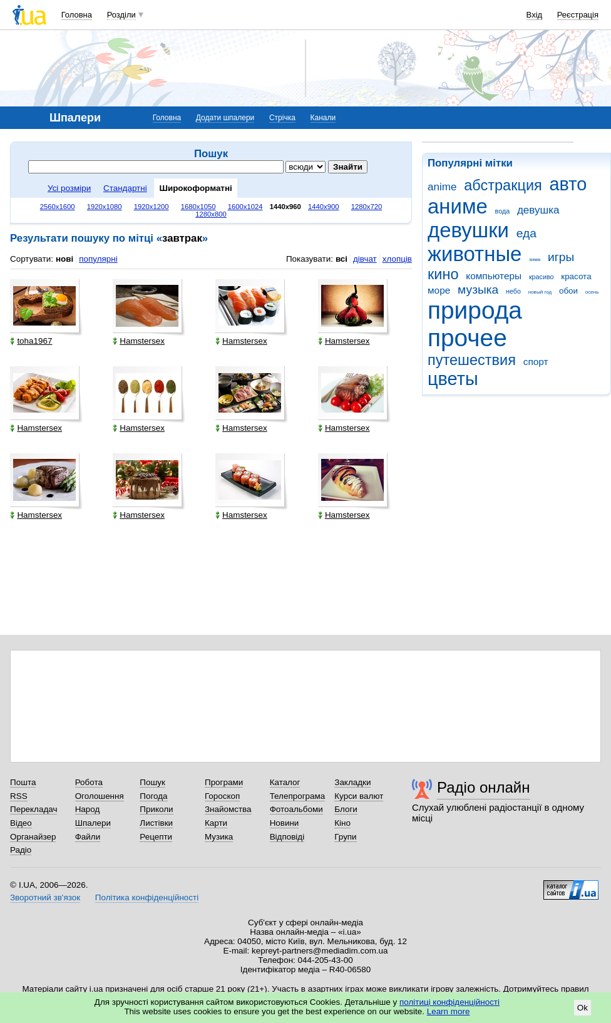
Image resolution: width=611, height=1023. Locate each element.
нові (64, 259)
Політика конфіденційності (146, 897)
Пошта (23, 782)
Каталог (285, 782)
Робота (89, 782)
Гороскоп (222, 796)
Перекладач (33, 809)
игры (561, 257)
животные (474, 253)
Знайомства (228, 809)
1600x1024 (245, 206)
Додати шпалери (225, 117)
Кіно (342, 823)
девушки (468, 230)
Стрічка (282, 117)
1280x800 (211, 214)
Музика (219, 836)
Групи (345, 836)
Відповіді (287, 836)
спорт (535, 361)
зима (534, 259)
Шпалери (93, 823)
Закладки (352, 782)
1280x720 (367, 206)
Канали (323, 117)
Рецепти (156, 836)
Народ (87, 809)
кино (443, 274)
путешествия (472, 360)
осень (592, 292)
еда (526, 233)
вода (502, 211)
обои (568, 291)
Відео (21, 823)
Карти (216, 823)
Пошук (152, 782)
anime (442, 187)
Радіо (20, 850)
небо (513, 291)
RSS (19, 796)
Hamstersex (139, 341)
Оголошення (99, 796)
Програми (224, 782)
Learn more (448, 1011)
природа (475, 310)
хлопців (397, 259)
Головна (76, 14)
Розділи (121, 14)
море (439, 290)
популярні (98, 259)
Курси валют (358, 796)
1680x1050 (198, 206)
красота (576, 276)
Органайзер (33, 836)
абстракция (503, 185)
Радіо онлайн (483, 787)
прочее (467, 337)
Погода (153, 796)
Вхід (534, 14)
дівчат (365, 259)
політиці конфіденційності (449, 1002)
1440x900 (323, 206)
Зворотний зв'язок (45, 897)
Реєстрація (577, 14)
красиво (541, 276)
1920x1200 (151, 206)
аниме (458, 206)
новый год (540, 292)
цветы (453, 379)
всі (341, 259)
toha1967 (31, 341)
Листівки (156, 823)
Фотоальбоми (296, 809)
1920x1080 (104, 206)
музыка (478, 289)
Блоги (345, 809)
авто (568, 184)
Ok (582, 1007)
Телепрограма (298, 796)
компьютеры (493, 275)
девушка (538, 210)
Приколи (156, 809)
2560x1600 (57, 206)
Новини (284, 823)
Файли (88, 836)
